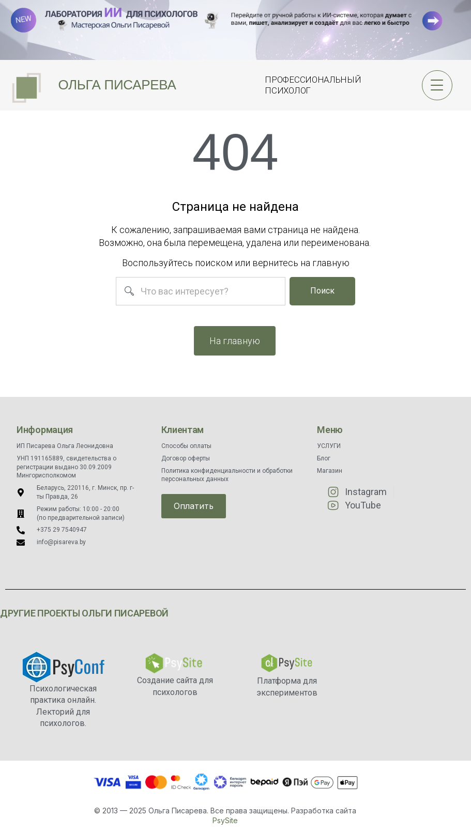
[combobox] (200, 291)
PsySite (225, 820)
